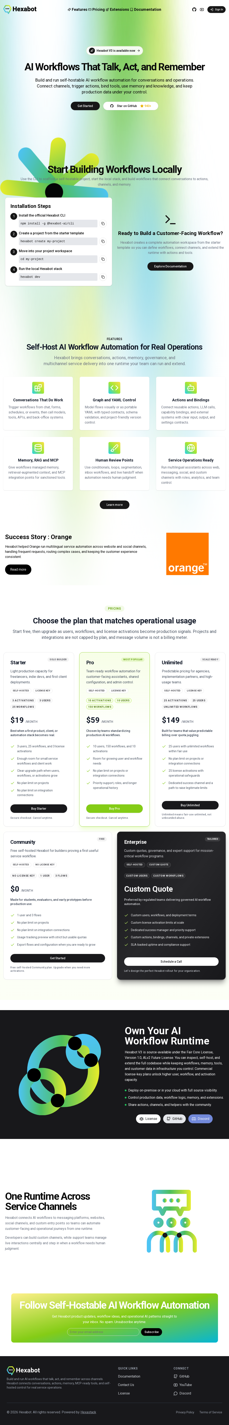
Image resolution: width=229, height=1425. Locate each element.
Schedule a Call (171, 961)
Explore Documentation (170, 266)
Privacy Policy (185, 1412)
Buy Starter (38, 808)
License (148, 1119)
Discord (200, 1119)
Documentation (129, 1376)
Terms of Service (210, 1412)
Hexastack (88, 1412)
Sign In (216, 9)
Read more (18, 569)
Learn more (115, 504)
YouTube (182, 1385)
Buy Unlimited (190, 805)
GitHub (174, 1119)
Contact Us (126, 1385)
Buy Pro (114, 808)
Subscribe (151, 1332)
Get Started (85, 106)
